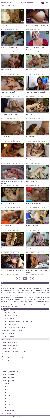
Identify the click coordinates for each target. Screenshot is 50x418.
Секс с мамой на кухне (8, 203)
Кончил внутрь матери (33, 203)
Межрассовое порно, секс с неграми (14, 351)
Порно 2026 (6, 404)
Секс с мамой (6, 413)
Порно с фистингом (8, 381)
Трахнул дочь (5, 137)
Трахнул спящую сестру (9, 114)
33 (28, 279)
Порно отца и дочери (9, 410)
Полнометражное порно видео (12, 363)
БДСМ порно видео (8, 318)
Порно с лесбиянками (9, 345)
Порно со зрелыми (8, 336)
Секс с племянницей (8, 92)
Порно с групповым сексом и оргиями (14, 327)
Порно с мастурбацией (9, 348)
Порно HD (5, 407)
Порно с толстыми (8, 375)
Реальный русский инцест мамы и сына (37, 271)
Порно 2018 (6, 390)
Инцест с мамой (31, 70)
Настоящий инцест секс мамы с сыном (11, 182)
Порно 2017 (6, 386)
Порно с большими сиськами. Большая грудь (17, 321)
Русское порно (7, 366)
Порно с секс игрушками (10, 369)
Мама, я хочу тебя (32, 226)
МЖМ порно (6, 384)
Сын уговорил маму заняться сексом (35, 48)
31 (21, 279)
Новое (41, 8)
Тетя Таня (4, 25)
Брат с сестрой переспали (9, 47)
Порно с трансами (8, 378)
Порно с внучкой (32, 181)
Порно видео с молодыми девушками (14, 357)
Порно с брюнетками (9, 324)
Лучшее (46, 8)
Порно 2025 (6, 401)
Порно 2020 (6, 395)
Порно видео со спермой (10, 372)
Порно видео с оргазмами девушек (14, 360)
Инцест (3, 248)
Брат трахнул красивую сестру (36, 159)
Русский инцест (31, 137)
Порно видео (6, 3)
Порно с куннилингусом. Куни (12, 342)
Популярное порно (25, 3)
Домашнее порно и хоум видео (12, 330)
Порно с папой (6, 70)
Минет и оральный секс (10, 354)
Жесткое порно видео (9, 333)
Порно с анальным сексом (11, 315)
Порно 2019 (6, 392)
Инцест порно (6, 339)
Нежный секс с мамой (8, 159)
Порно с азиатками (8, 312)
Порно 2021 (6, 398)
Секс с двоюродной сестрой (35, 92)
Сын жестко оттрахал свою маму (12, 270)
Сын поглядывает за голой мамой (37, 25)
